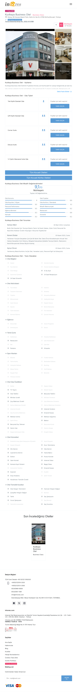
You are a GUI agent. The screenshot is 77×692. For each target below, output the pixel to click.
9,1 (38, 187)
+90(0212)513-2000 (18, 585)
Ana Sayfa (8, 642)
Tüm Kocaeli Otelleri (38, 172)
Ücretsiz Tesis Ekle (11, 657)
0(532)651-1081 (16, 591)
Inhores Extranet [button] (11, 664)
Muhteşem (68, 25)
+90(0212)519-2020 (18, 582)
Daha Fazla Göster (63, 91)
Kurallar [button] (7, 651)
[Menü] (71, 4)
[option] (38, 542)
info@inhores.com (17, 594)
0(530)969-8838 (17, 588)
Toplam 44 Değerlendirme (38, 193)
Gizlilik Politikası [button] (10, 660)
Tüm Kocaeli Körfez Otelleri (39, 178)
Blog (6, 648)
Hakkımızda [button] (9, 645)
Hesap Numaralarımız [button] (12, 654)
